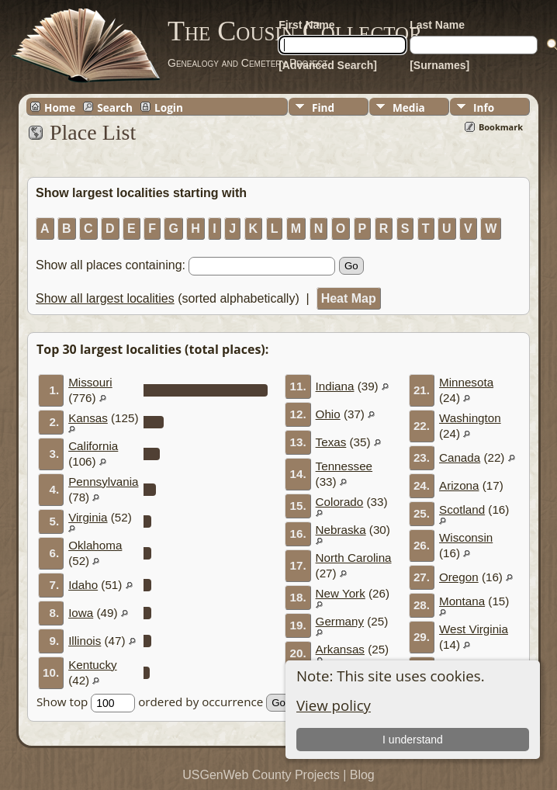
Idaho (83, 584)
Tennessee (344, 466)
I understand (413, 739)
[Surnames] (439, 65)
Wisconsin (466, 537)
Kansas (88, 417)
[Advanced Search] (327, 65)
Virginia (87, 517)
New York (340, 593)
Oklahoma (95, 545)
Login (168, 107)
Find (323, 107)
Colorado (340, 501)
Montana (462, 601)
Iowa (80, 612)
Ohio (328, 414)
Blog (362, 774)
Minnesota (466, 382)
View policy (333, 705)
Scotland (462, 509)
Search (115, 107)
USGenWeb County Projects (260, 774)
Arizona (459, 485)
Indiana (335, 386)
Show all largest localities (105, 298)
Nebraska (341, 529)
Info (483, 107)
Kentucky (92, 664)
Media (409, 107)
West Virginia (473, 629)
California (93, 445)
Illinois (84, 640)
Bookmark (501, 127)
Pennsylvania (103, 481)
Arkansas (340, 649)
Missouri (90, 382)
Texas (331, 442)
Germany (340, 621)
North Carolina (354, 557)
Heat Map (348, 298)
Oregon (459, 577)
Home (59, 107)
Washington (470, 417)
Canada (459, 457)
